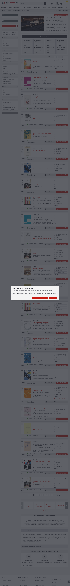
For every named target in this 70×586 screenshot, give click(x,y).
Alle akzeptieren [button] (52, 297)
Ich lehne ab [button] (45, 297)
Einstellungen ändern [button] (36, 297)
